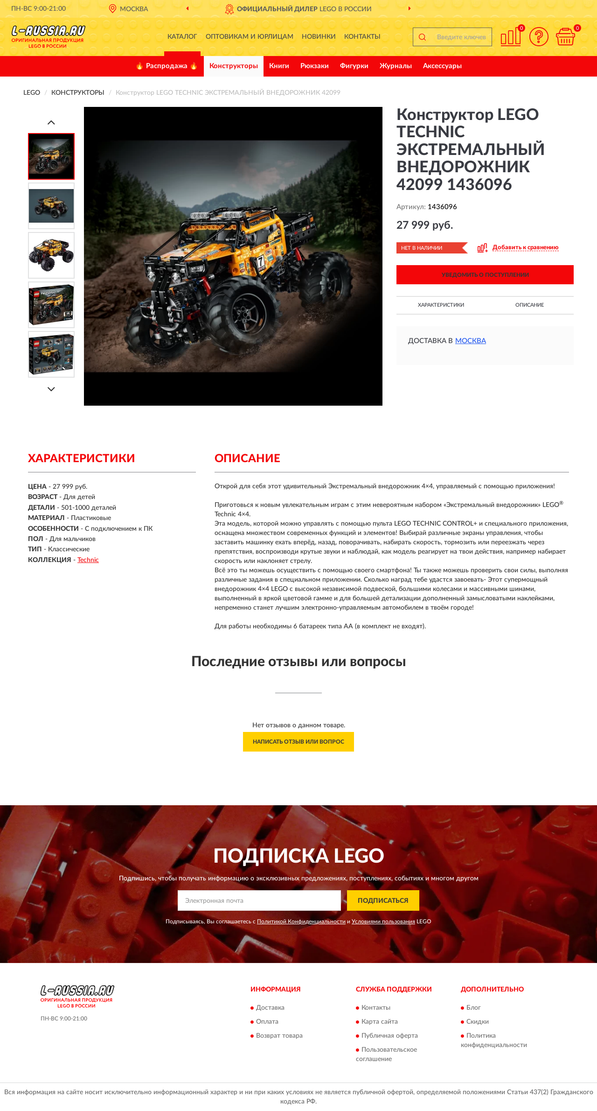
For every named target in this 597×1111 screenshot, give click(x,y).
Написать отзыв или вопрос (298, 742)
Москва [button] (470, 341)
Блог (473, 1008)
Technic (88, 560)
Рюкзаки (314, 66)
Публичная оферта (389, 1036)
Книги (279, 66)
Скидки (477, 1022)
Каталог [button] (182, 37)
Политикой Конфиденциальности (301, 921)
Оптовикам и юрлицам (249, 37)
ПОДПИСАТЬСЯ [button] (383, 901)
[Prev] (51, 122)
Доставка (270, 1008)
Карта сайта (379, 1022)
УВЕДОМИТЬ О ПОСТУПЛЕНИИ (485, 275)
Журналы (396, 66)
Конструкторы (233, 66)
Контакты (362, 37)
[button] (538, 36)
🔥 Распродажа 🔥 (166, 66)
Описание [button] (529, 305)
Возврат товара (279, 1036)
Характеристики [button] (441, 305)
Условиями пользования (383, 921)
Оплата (267, 1022)
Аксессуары (442, 66)
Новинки (319, 37)
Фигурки (354, 66)
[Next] (51, 389)
